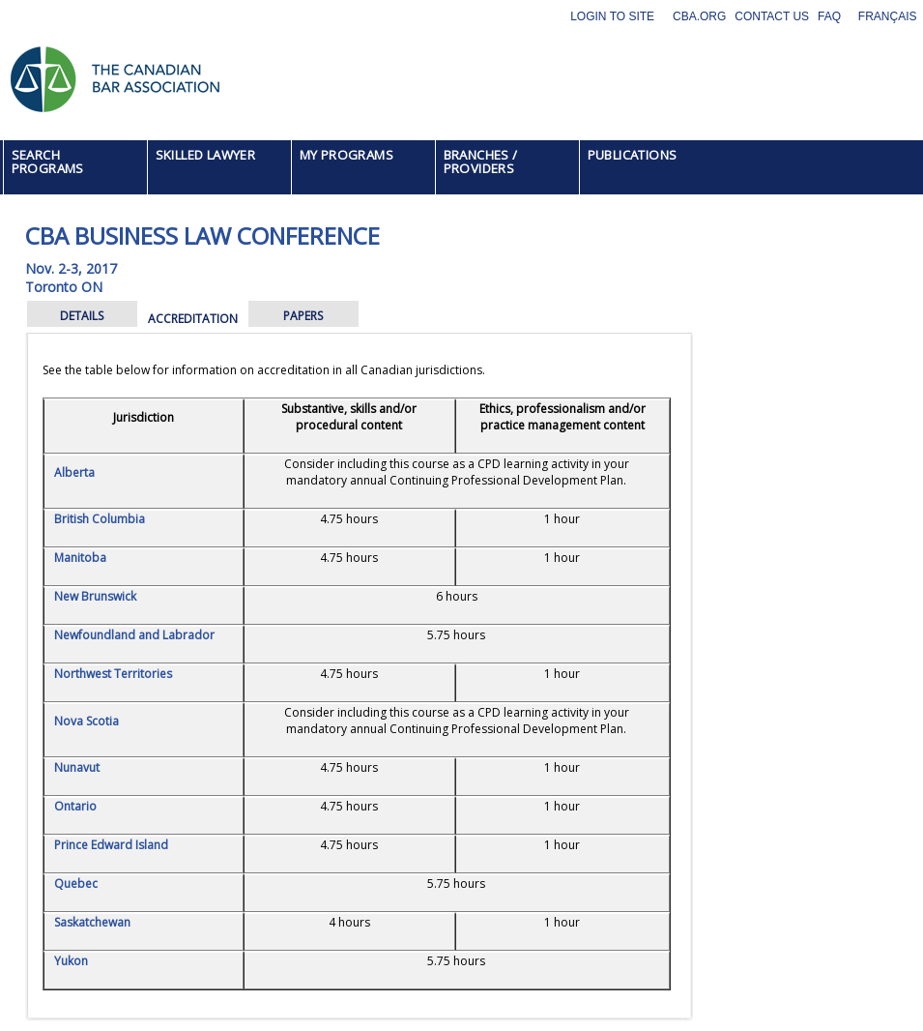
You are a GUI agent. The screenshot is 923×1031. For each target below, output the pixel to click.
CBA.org (699, 16)
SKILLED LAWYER (206, 154)
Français (887, 16)
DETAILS (81, 316)
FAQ (829, 16)
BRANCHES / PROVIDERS (481, 161)
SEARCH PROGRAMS (48, 161)
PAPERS (303, 316)
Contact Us (772, 16)
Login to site (612, 16)
